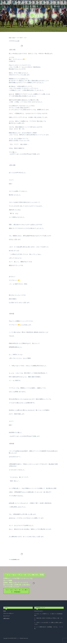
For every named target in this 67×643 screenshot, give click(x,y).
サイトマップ (6, 616)
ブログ (18, 559)
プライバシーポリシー (8, 613)
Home (4, 611)
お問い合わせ (6, 618)
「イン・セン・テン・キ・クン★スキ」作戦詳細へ (16, 591)
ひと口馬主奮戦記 (14, 559)
